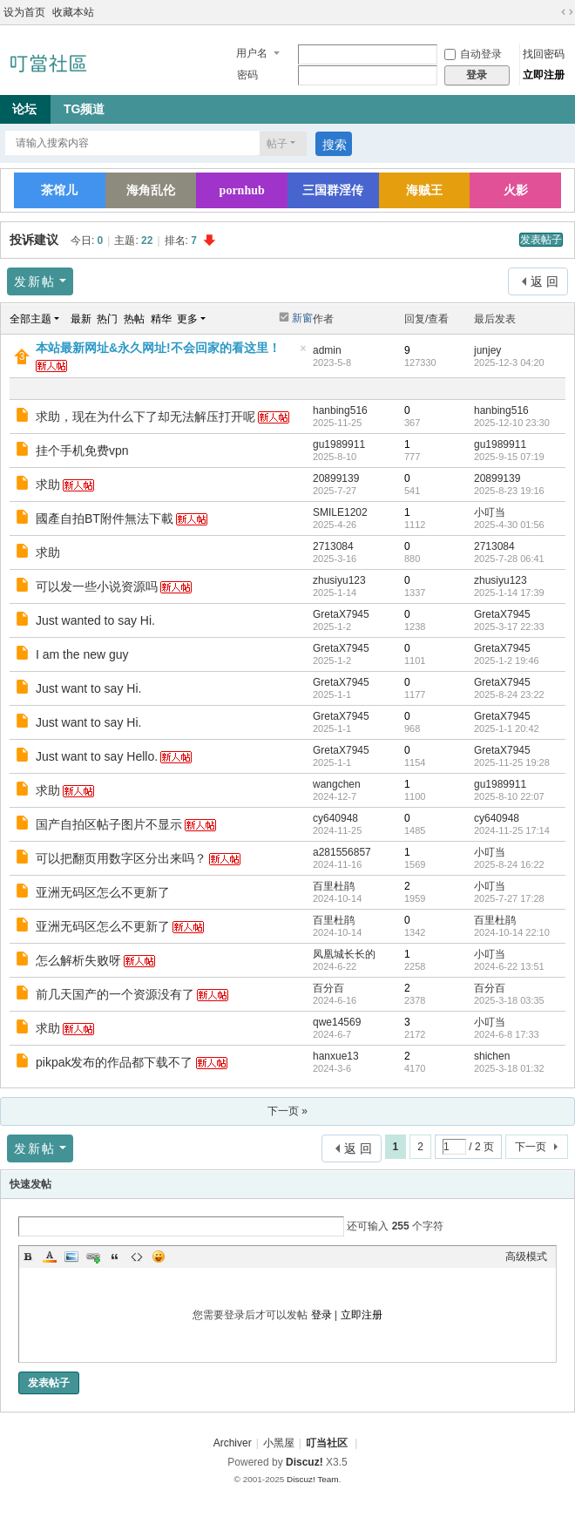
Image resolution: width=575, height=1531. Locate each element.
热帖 (134, 319)
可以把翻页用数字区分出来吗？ (121, 858)
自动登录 (473, 54)
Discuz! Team (313, 1479)
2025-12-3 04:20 (509, 362)
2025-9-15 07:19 (509, 456)
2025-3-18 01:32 (509, 1068)
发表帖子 (541, 240)
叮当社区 (327, 1443)
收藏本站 (73, 12)
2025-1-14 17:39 (509, 592)
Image (71, 1256)
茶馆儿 (59, 190)
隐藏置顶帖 (303, 353)
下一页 (530, 1147)
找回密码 (544, 54)
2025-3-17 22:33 (509, 626)
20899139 (336, 478)
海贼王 (424, 190)
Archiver (232, 1443)
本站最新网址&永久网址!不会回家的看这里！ (158, 348)
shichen (492, 1056)
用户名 (251, 53)
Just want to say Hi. (88, 688)
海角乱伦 (150, 190)
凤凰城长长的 (344, 954)
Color (49, 1256)
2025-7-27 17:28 (509, 898)
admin (327, 350)
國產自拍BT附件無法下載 (104, 518)
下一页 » (287, 1111)
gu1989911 (339, 444)
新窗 (302, 318)
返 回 (544, 281)
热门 (107, 319)
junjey (487, 350)
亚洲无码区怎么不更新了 (103, 892)
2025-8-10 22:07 (509, 796)
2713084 (333, 546)
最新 (81, 319)
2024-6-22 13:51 (509, 966)
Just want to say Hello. (97, 756)
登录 (321, 1315)
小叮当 (489, 512)
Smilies (158, 1256)
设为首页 (24, 12)
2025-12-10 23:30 (512, 422)
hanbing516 (340, 410)
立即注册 (544, 75)
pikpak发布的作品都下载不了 (114, 1062)
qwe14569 (337, 1022)
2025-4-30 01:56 (509, 524)
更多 (187, 319)
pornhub (242, 190)
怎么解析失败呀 (78, 960)
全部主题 (30, 319)
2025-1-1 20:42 (506, 728)
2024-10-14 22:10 (512, 932)
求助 (48, 484)
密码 (247, 75)
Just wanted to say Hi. (95, 620)
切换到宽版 (567, 12)
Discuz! (304, 1462)
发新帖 (35, 281)
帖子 (277, 144)
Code (136, 1256)
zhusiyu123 (339, 580)
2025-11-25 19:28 (512, 762)
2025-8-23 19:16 (509, 490)
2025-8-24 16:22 (509, 864)
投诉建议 (34, 240)
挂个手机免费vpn (82, 450)
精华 (161, 319)
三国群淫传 (332, 190)
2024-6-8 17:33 (506, 1034)
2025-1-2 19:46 (506, 660)
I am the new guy (82, 654)
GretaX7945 (341, 614)
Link (93, 1256)
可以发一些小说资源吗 (97, 586)
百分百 (328, 988)
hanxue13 (336, 1056)
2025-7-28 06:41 (509, 558)
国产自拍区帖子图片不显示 (109, 824)
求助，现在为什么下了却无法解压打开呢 (145, 416)
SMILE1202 (340, 512)
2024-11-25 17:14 (512, 830)
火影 (516, 190)
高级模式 (526, 1256)
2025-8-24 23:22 (509, 694)
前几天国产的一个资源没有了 (115, 994)
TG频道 (84, 109)
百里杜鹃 (334, 886)
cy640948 (335, 818)
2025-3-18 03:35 (509, 1000)
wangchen (337, 784)
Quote (115, 1256)
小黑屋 (278, 1443)
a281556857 (342, 852)
